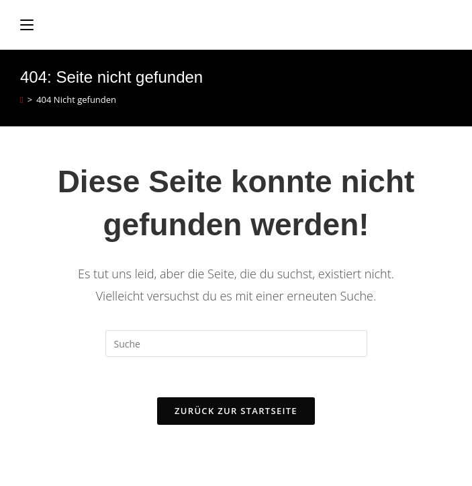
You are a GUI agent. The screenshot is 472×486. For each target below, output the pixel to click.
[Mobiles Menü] (27, 25)
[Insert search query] (236, 343)
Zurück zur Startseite (236, 411)
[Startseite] (21, 99)
